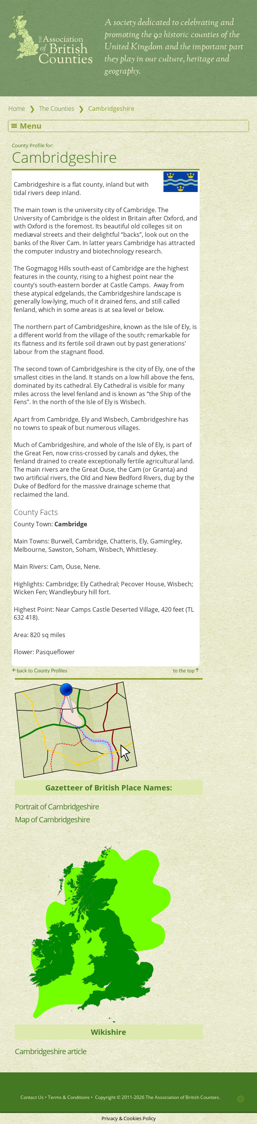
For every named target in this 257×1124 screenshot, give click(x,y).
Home (16, 108)
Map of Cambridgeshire (52, 819)
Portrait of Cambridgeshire (57, 806)
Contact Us (32, 1097)
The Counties (56, 108)
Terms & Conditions (69, 1097)
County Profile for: (33, 145)
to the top (184, 670)
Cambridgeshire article (50, 1051)
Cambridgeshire (64, 157)
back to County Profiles (42, 670)
